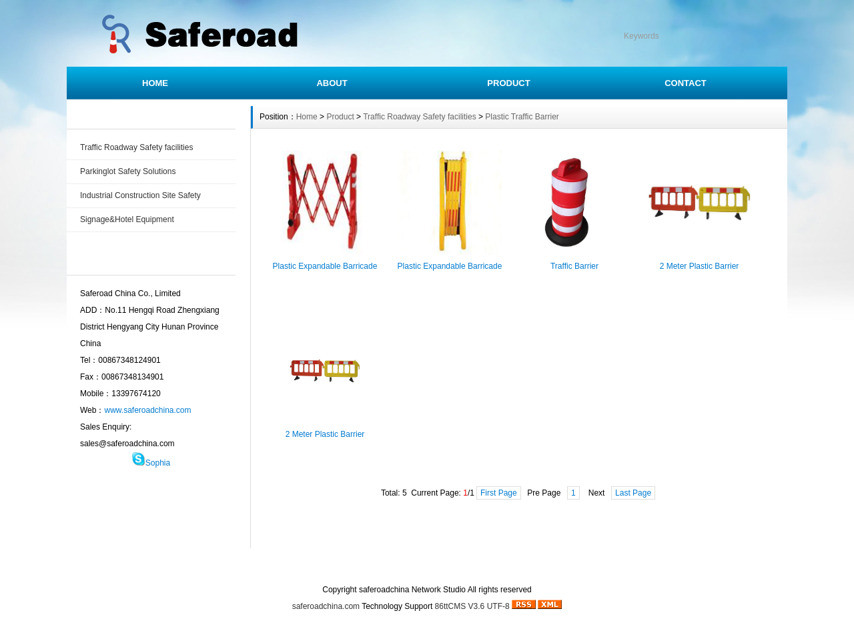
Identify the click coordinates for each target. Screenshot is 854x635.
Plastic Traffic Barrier (521, 116)
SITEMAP (522, 565)
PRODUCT (508, 83)
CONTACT (686, 83)
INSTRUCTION (385, 565)
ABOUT (331, 83)
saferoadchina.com (326, 606)
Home (307, 116)
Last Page (633, 493)
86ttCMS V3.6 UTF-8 (472, 606)
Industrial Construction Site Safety (140, 195)
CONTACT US (458, 565)
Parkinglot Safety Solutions (127, 171)
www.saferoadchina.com (147, 410)
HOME (155, 83)
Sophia (157, 463)
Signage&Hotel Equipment (127, 219)
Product (340, 116)
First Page (498, 493)
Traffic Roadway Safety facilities (136, 147)
